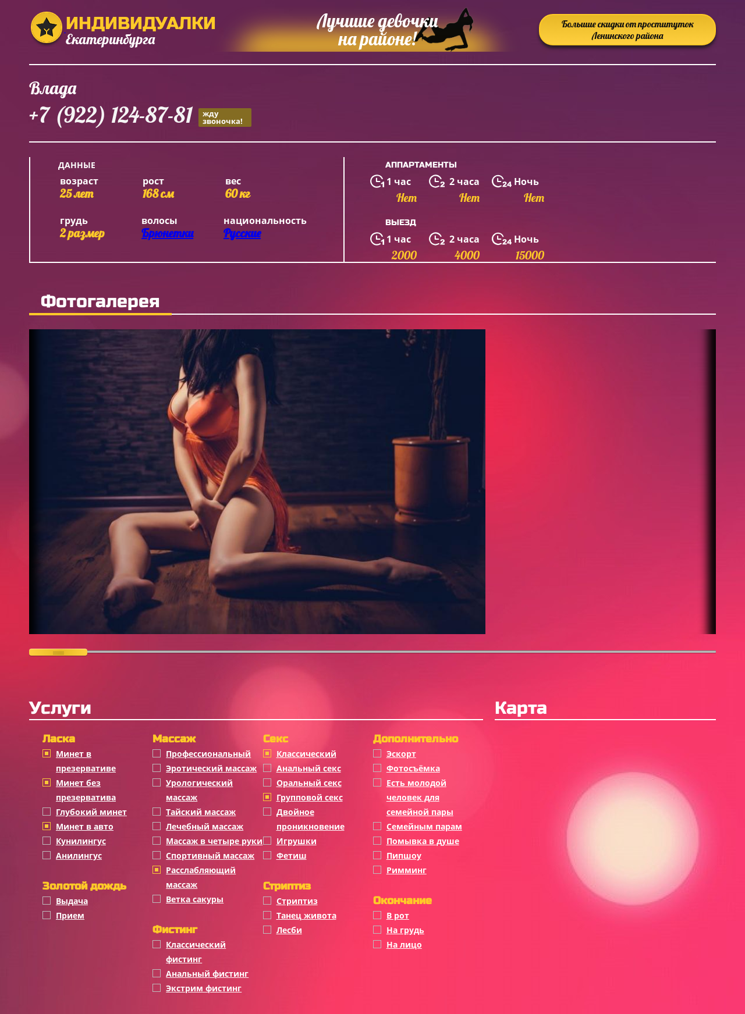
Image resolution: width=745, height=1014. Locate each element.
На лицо (404, 944)
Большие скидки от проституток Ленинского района (628, 29)
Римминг (406, 870)
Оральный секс (309, 782)
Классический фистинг (196, 952)
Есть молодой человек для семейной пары (419, 797)
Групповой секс (309, 797)
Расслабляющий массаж (201, 877)
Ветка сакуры (195, 899)
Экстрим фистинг (204, 988)
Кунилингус (81, 840)
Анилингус (79, 855)
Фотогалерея (100, 301)
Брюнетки (167, 233)
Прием (70, 915)
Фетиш (291, 855)
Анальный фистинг (207, 973)
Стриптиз (297, 900)
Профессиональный (208, 753)
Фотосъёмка (413, 768)
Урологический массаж (199, 790)
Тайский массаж (201, 811)
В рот (397, 915)
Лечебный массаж (204, 826)
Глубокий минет (91, 811)
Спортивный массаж (210, 855)
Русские (242, 233)
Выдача (72, 900)
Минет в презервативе (86, 761)
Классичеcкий (306, 753)
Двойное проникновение (310, 819)
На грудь (405, 929)
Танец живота (306, 915)
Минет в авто (84, 826)
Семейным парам (424, 826)
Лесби (289, 929)
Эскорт (401, 753)
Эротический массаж (211, 768)
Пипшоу (403, 855)
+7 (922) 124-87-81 (140, 116)
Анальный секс (308, 768)
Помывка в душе (422, 840)
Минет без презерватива (86, 790)
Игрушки (296, 840)
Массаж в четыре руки (214, 840)
